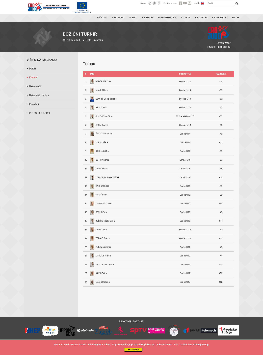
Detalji (32, 68)
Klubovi (33, 77)
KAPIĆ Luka (98, 229)
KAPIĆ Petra (98, 273)
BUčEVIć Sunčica (101, 116)
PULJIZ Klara (99, 142)
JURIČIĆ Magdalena (102, 221)
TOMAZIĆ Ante (100, 238)
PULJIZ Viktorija (100, 247)
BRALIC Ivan (98, 107)
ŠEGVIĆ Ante (99, 125)
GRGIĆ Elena (99, 194)
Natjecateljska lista (39, 95)
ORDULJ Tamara (100, 255)
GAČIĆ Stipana (100, 282)
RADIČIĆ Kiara (99, 186)
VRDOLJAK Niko (101, 81)
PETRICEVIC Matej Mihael (104, 177)
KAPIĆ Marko (99, 168)
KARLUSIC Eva (100, 151)
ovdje (206, 344)
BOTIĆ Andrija (99, 160)
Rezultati (34, 104)
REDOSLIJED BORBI (39, 113)
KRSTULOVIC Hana (102, 264)
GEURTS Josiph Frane (103, 99)
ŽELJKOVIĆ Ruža (101, 133)
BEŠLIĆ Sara (98, 212)
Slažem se (133, 349)
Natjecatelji (35, 86)
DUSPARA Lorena (101, 203)
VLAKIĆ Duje (99, 90)
